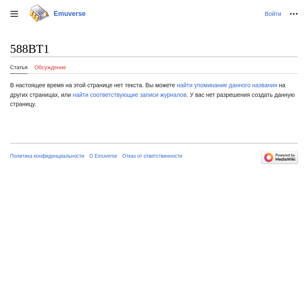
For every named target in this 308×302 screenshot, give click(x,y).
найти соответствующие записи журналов (129, 94)
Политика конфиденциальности (47, 156)
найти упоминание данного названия (227, 85)
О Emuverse (103, 156)
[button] (14, 14)
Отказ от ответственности (152, 156)
